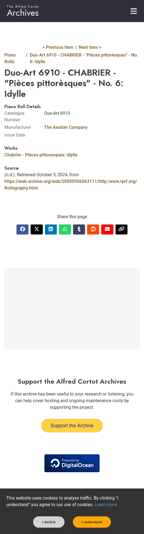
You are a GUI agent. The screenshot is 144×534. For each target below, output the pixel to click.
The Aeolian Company (65, 127)
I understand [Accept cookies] (92, 522)
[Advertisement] (72, 308)
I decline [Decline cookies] (49, 522)
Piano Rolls (10, 58)
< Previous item (58, 47)
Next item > (90, 47)
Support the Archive (72, 425)
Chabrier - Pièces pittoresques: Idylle (40, 154)
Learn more (106, 504)
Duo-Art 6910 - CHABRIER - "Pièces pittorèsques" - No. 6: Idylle (84, 58)
